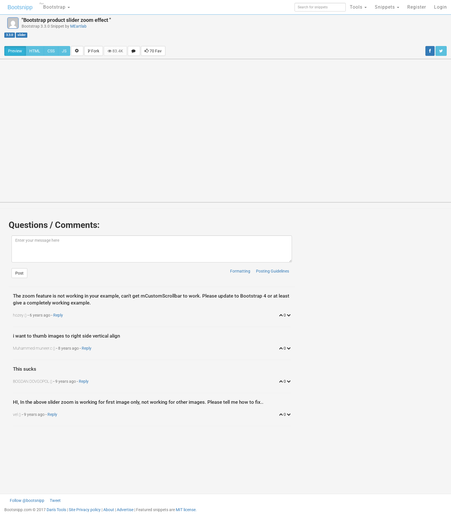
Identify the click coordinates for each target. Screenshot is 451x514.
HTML (34, 51)
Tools (358, 7)
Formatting (240, 271)
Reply (58, 315)
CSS (51, 51)
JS (64, 51)
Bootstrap (53, 5)
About (108, 509)
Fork (93, 51)
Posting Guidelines (272, 271)
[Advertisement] (259, 30)
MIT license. (186, 509)
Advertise (125, 509)
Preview (15, 51)
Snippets (387, 7)
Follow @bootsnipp (27, 500)
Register (416, 7)
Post (19, 273)
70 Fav (153, 51)
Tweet (55, 500)
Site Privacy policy (85, 509)
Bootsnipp (19, 7)
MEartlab (78, 26)
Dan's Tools (56, 509)
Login (440, 7)
